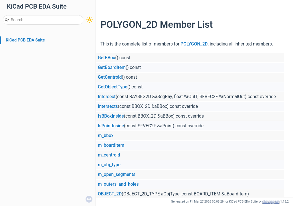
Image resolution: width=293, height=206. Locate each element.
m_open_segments (116, 174)
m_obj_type (109, 164)
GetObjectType (112, 87)
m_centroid (109, 155)
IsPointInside (111, 125)
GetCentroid (110, 77)
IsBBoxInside (111, 116)
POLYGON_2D (194, 44)
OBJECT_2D (110, 194)
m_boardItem (111, 145)
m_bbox (106, 135)
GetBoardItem (112, 67)
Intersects (108, 106)
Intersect (107, 96)
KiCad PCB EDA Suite (25, 40)
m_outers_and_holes (118, 184)
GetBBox (106, 57)
